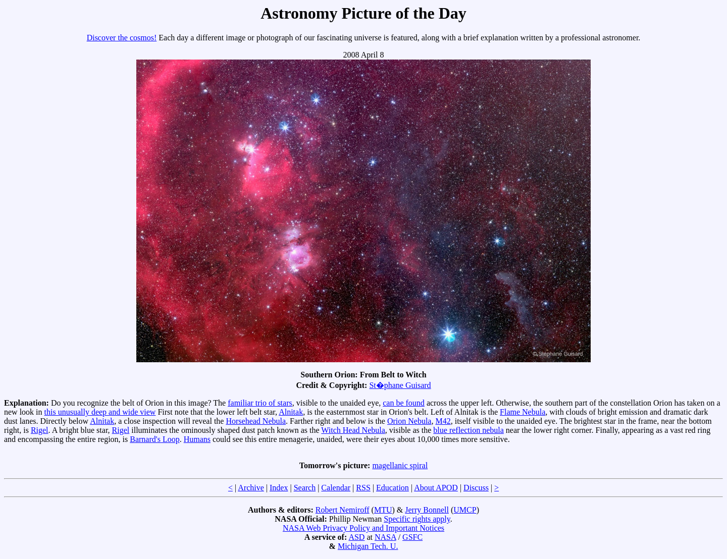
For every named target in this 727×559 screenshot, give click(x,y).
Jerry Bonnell (427, 510)
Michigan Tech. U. (368, 546)
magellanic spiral (400, 465)
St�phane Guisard (400, 385)
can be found (404, 403)
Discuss (476, 487)
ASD (356, 537)
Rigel (39, 430)
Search (305, 487)
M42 (442, 421)
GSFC (412, 537)
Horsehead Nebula (256, 421)
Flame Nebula (522, 412)
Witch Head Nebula (353, 430)
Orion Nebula (409, 421)
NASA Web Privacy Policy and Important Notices (363, 528)
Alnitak (291, 412)
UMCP (464, 510)
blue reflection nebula (468, 430)
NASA (385, 537)
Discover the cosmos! (122, 37)
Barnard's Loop (154, 439)
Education (392, 487)
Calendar (335, 487)
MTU (383, 510)
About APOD (436, 487)
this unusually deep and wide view (100, 412)
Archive (251, 487)
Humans (197, 439)
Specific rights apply (417, 519)
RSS (363, 487)
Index (279, 487)
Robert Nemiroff (343, 510)
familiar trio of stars (260, 403)
